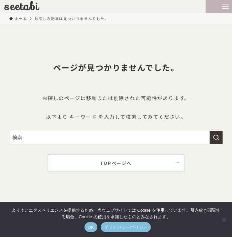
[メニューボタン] (225, 6)
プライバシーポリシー (126, 227)
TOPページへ (116, 163)
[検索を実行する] (216, 137)
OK (91, 227)
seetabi (22, 6)
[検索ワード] (116, 137)
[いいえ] (223, 219)
